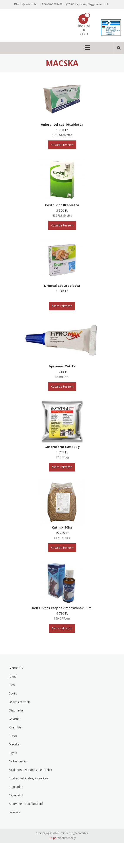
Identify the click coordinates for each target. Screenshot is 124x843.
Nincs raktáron (62, 306)
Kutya (13, 736)
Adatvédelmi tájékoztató (26, 804)
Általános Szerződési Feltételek (30, 770)
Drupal (53, 838)
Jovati (13, 676)
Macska (14, 744)
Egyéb (13, 693)
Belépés (14, 812)
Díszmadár (16, 710)
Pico (12, 685)
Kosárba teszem (62, 145)
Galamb (14, 719)
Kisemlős (15, 727)
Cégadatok (16, 795)
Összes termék (19, 702)
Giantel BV (16, 668)
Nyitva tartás (18, 761)
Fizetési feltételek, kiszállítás (28, 778)
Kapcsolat (16, 787)
